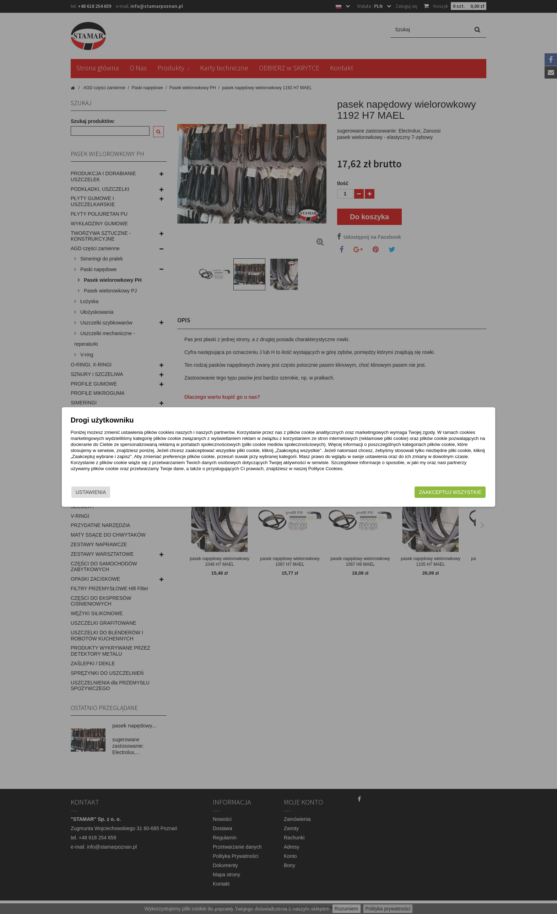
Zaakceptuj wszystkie (406, 495)
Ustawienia (134, 495)
